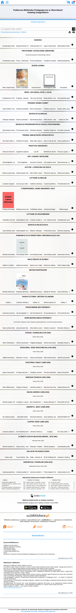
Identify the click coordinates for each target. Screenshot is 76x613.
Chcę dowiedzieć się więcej (29, 611)
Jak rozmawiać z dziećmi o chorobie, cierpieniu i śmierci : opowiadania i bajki (43, 483)
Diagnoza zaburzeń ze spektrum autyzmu (60, 488)
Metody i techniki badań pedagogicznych (11, 488)
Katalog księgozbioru (38, 22)
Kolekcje (23, 32)
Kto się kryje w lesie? (55, 482)
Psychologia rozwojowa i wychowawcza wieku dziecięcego (15, 487)
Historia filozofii (5, 485)
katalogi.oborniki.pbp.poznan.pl (12, 587)
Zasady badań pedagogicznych (9, 482)
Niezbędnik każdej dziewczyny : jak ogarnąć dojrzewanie (38, 487)
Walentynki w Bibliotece (12, 562)
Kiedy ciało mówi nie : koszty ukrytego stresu (36, 485)
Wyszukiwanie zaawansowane (10, 32)
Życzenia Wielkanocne (11, 542)
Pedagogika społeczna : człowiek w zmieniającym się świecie (15, 483)
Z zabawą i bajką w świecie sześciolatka (60, 483)
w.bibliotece (47, 520)
